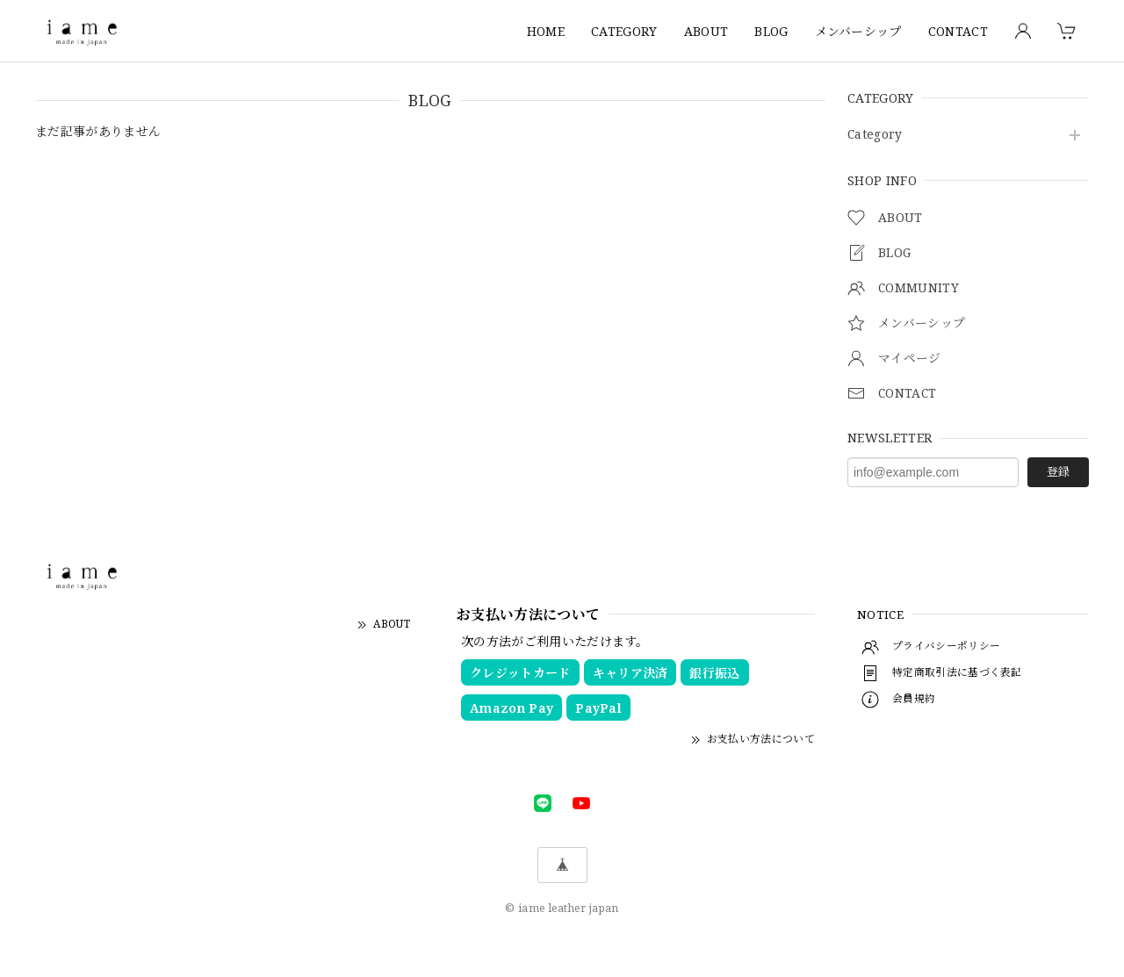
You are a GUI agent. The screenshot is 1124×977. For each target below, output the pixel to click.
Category (875, 134)
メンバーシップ (858, 31)
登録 (1058, 471)
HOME (546, 31)
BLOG (771, 31)
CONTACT (958, 31)
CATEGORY (624, 31)
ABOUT (706, 31)
